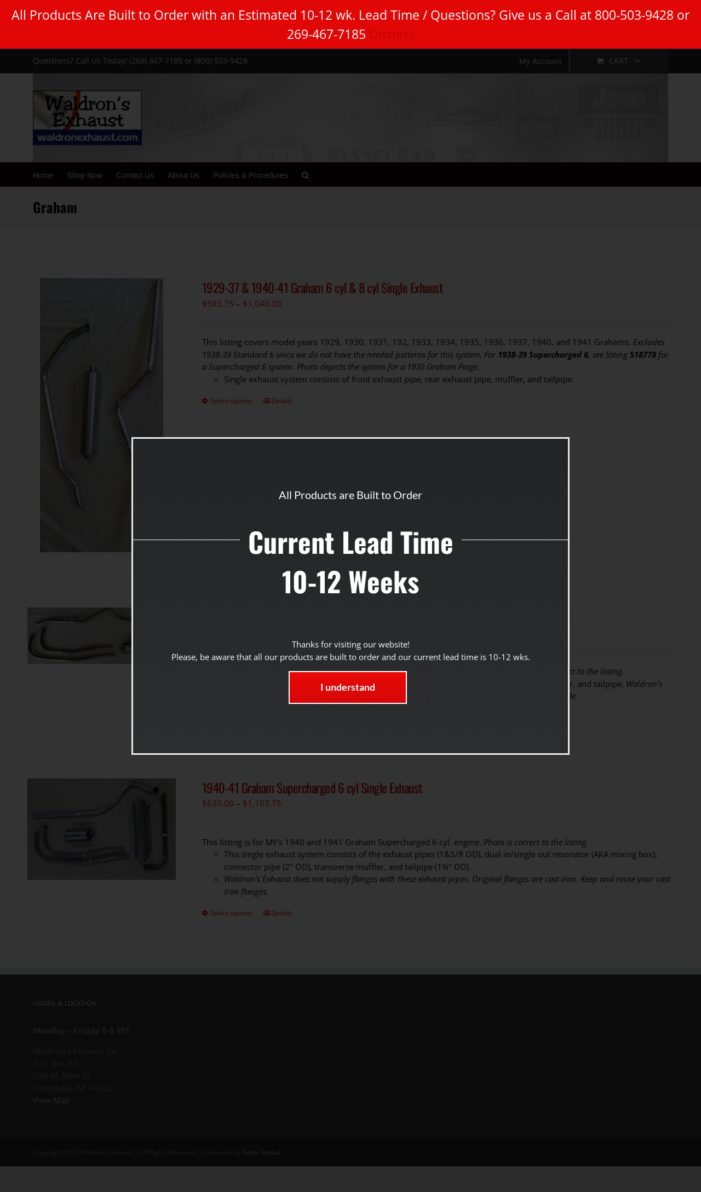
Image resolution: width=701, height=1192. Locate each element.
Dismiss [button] (392, 34)
